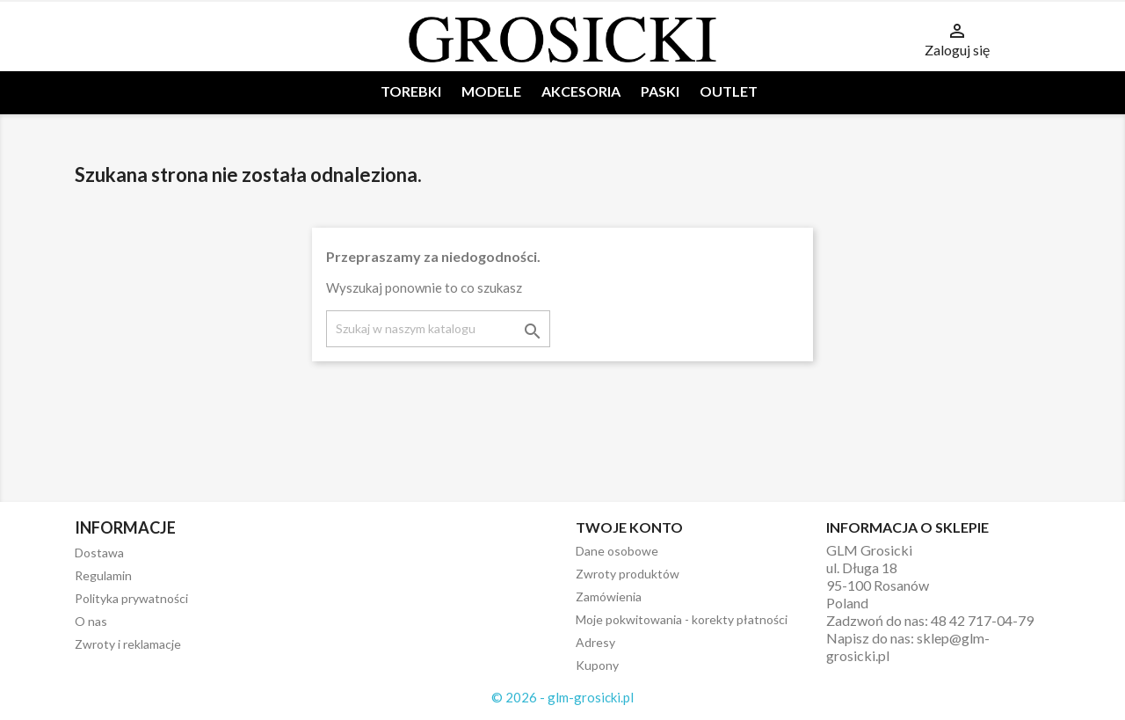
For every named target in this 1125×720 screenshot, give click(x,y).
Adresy (595, 642)
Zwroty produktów (627, 573)
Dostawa (99, 552)
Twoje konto (629, 527)
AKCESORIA (581, 91)
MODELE (491, 91)
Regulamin (103, 575)
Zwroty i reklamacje (128, 643)
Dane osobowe (617, 550)
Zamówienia (609, 596)
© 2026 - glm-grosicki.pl (562, 697)
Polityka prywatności (131, 598)
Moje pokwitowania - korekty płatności (682, 619)
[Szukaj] (438, 328)
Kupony (597, 665)
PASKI (660, 91)
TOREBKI (411, 91)
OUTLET (729, 91)
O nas (91, 621)
